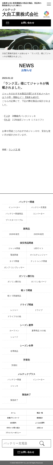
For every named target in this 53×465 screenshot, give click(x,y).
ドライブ (39, 310)
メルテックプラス (26, 374)
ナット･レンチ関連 (39, 261)
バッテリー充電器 (38, 207)
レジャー (14, 310)
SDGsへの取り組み (13, 428)
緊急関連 (14, 255)
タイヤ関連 (14, 261)
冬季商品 (14, 351)
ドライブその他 (14, 316)
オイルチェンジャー (38, 255)
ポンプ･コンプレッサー (14, 267)
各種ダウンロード (13, 418)
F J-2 (6, 116)
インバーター (14, 207)
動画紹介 (40, 418)
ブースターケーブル (14, 220)
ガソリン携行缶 (26, 276)
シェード (14, 337)
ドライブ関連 (26, 304)
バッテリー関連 (26, 202)
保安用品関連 (26, 243)
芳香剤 (26, 360)
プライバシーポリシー (13, 432)
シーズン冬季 (26, 345)
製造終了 (26, 394)
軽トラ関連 (26, 290)
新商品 (26, 229)
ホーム (13, 413)
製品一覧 (40, 413)
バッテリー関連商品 (14, 214)
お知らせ (40, 428)
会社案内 (13, 423)
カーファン (14, 330)
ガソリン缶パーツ (38, 282)
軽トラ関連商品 (14, 296)
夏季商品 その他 (39, 330)
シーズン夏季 (26, 325)
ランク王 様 (14, 150)
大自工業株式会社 (22, 9)
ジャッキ (14, 386)
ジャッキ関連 (14, 248)
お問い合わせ (27, 23)
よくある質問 (39, 423)
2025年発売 (39, 234)
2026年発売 (14, 234)
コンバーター (38, 214)
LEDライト (38, 248)
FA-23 (7, 120)
